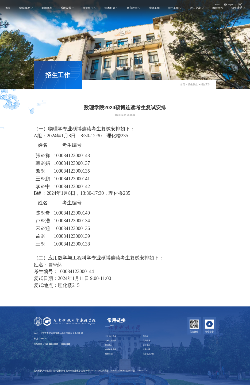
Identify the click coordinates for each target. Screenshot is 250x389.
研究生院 (109, 358)
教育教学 (132, 14)
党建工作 (154, 14)
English (227, 5)
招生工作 (57, 75)
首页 (8, 14)
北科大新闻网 (111, 342)
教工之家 (195, 14)
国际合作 (217, 14)
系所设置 (66, 14)
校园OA (109, 347)
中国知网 (147, 352)
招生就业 (236, 14)
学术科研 (110, 14)
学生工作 (173, 14)
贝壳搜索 (147, 342)
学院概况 (25, 14)
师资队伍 (88, 14)
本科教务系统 (111, 352)
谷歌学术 (147, 347)
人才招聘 (213, 5)
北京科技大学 (111, 337)
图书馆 (146, 337)
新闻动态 (47, 14)
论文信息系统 (149, 358)
